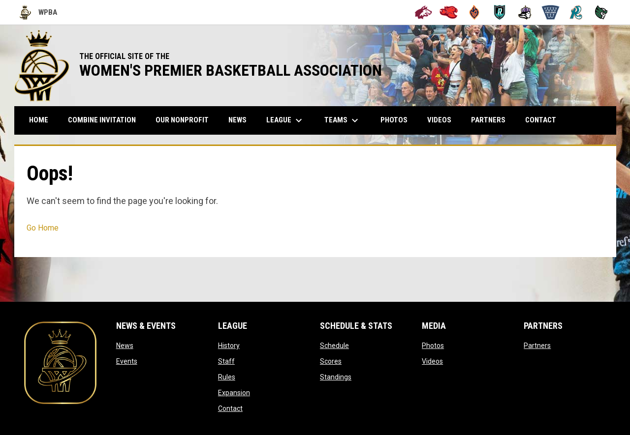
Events (126, 361)
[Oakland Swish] (550, 12)
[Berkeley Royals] (500, 12)
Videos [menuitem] (439, 120)
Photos (433, 345)
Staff (226, 361)
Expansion (234, 393)
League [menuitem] (285, 120)
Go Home (43, 227)
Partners (537, 345)
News (124, 345)
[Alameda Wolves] (423, 12)
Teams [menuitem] (342, 120)
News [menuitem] (237, 120)
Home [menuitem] (38, 120)
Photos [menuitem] (394, 120)
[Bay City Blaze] (474, 12)
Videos (432, 361)
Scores (331, 361)
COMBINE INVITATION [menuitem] (105, 119)
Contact (230, 408)
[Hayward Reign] (525, 12)
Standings (335, 377)
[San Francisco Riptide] (576, 12)
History (229, 345)
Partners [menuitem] (488, 120)
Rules (226, 377)
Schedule (334, 345)
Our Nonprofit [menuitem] (186, 119)
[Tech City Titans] (601, 12)
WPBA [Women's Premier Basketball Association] (38, 12)
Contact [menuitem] (540, 120)
